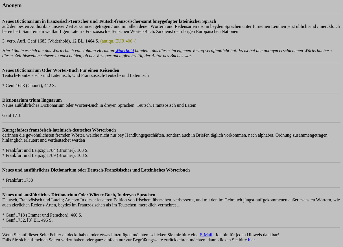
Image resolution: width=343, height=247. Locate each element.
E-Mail (206, 234)
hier (251, 239)
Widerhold (124, 50)
